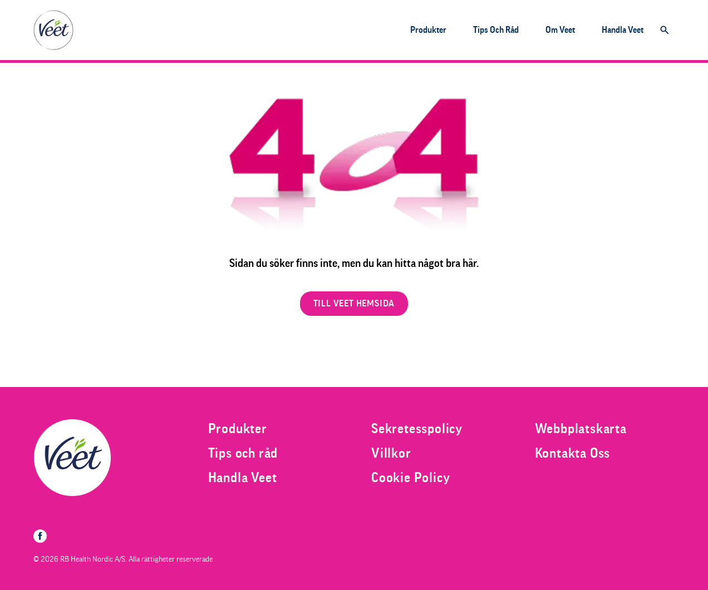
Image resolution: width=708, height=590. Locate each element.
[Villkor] (391, 453)
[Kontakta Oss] (573, 453)
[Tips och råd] (496, 30)
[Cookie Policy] (410, 478)
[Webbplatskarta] (581, 429)
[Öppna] (665, 30)
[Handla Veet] (622, 30)
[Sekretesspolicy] (417, 429)
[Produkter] (428, 30)
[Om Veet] (560, 30)
